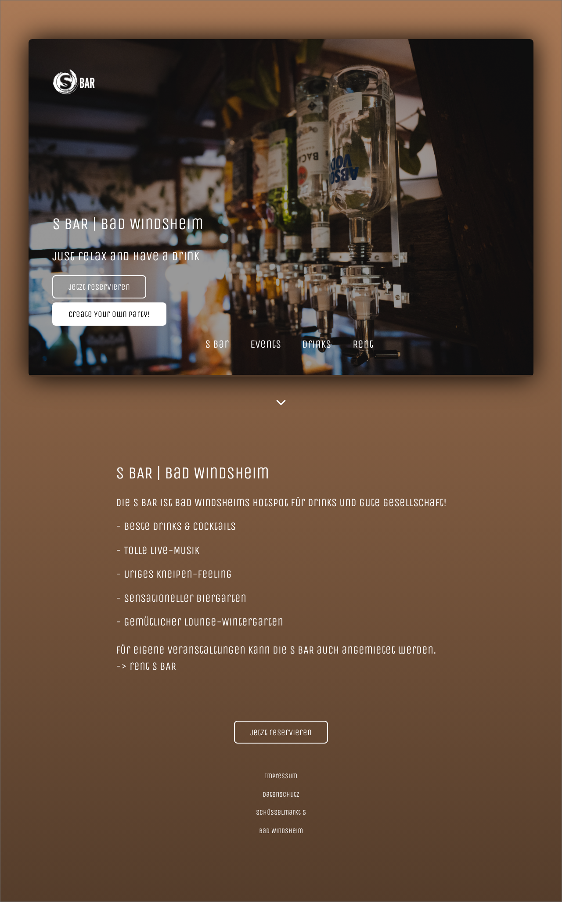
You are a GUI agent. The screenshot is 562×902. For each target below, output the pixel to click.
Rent (363, 344)
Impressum (281, 776)
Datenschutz (281, 794)
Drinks (316, 344)
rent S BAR (153, 666)
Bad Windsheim (281, 831)
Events (265, 344)
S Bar (217, 344)
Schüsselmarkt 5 (281, 812)
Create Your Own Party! (109, 314)
